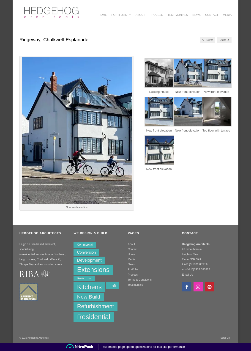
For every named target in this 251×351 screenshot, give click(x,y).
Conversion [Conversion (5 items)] (86, 252)
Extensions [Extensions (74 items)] (93, 269)
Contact (211, 14)
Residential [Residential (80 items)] (93, 317)
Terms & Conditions (140, 279)
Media (227, 14)
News (196, 14)
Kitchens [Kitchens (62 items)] (89, 287)
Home (103, 14)
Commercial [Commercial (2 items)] (85, 244)
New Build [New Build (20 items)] (88, 297)
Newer (207, 39)
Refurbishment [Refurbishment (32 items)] (95, 306)
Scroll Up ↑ (226, 338)
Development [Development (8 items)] (89, 260)
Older (224, 39)
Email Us (187, 274)
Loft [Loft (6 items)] (112, 286)
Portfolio (121, 14)
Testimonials (178, 14)
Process (156, 14)
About (140, 14)
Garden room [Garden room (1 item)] (84, 278)
